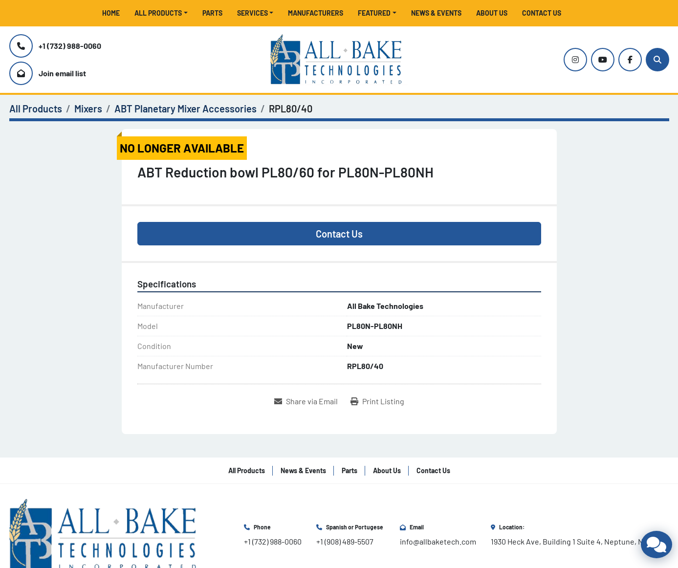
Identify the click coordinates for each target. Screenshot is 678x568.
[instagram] (575, 59)
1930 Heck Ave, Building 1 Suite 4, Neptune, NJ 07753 (580, 541)
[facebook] (630, 59)
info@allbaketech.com (438, 541)
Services (252, 13)
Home (111, 13)
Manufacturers (315, 13)
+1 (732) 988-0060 (70, 45)
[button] (161, 13)
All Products (158, 13)
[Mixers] (88, 108)
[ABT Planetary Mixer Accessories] (185, 108)
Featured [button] (374, 13)
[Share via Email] (306, 401)
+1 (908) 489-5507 (344, 541)
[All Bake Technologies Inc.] (107, 533)
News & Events (436, 13)
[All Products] (35, 108)
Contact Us (541, 13)
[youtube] (602, 59)
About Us (491, 13)
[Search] (657, 59)
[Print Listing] (377, 401)
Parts (212, 13)
